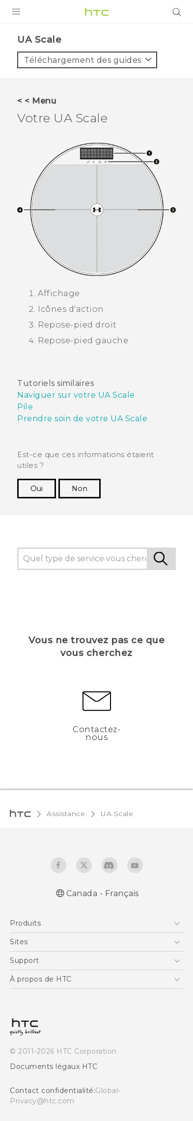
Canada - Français (102, 893)
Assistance (66, 813)
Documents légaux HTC (53, 1066)
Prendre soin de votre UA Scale (82, 418)
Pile (25, 406)
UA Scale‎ (117, 813)
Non (79, 488)
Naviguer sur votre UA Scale (76, 395)
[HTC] (97, 12)
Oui (36, 488)
